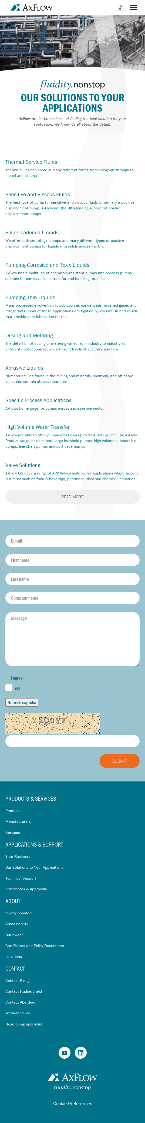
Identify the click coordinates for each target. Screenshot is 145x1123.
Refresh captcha (22, 702)
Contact (15, 968)
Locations (13, 956)
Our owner (14, 934)
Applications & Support (34, 844)
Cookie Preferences (72, 1103)
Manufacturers (18, 821)
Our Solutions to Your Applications (34, 867)
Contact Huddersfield (23, 991)
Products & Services (30, 798)
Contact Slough (18, 980)
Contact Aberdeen (20, 1002)
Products (13, 810)
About (12, 901)
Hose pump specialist (23, 1024)
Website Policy (17, 1012)
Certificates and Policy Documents (34, 945)
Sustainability (16, 923)
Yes (12, 687)
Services (12, 832)
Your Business (17, 856)
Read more (72, 496)
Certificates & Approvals (26, 888)
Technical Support (20, 878)
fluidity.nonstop (18, 912)
